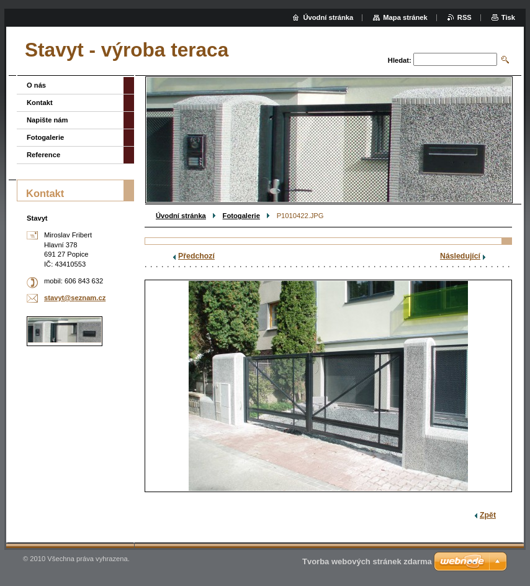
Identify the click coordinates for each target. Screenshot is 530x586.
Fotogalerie (241, 215)
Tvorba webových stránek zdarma (367, 561)
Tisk (508, 17)
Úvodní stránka (181, 215)
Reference (43, 154)
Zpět (488, 515)
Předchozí (196, 256)
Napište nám (47, 120)
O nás (36, 85)
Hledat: (399, 60)
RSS (464, 17)
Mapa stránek (405, 17)
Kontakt (40, 102)
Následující (460, 256)
